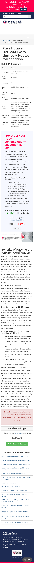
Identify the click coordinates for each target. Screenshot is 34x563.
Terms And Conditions (9, 541)
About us (5, 539)
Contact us (18, 537)
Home (5, 13)
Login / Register (16, 13)
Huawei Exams (18, 433)
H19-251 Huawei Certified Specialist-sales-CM (14, 456)
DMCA (20, 541)
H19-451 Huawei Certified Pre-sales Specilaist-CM (15, 464)
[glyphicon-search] (29, 16)
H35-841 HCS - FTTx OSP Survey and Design (14, 522)
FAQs (11, 537)
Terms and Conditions (17, 220)
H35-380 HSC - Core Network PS (10, 487)
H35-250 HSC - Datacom (8, 483)
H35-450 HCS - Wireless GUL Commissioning (14, 490)
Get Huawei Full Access (17, 444)
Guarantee (14, 539)
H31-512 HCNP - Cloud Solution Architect (13, 473)
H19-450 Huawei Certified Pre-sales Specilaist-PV (15, 460)
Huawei (8, 40)
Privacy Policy (24, 539)
